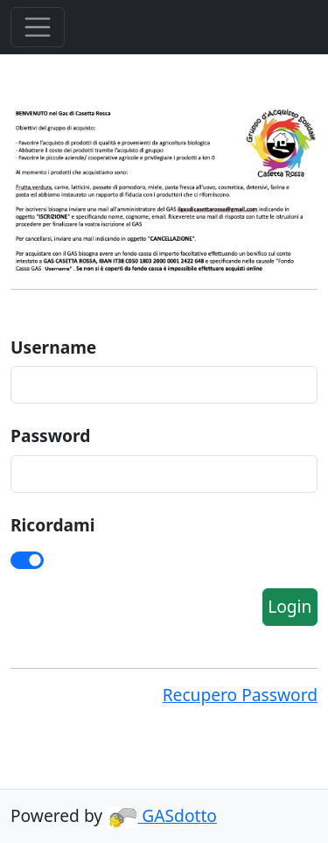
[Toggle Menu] (37, 27)
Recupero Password (240, 694)
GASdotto (162, 815)
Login (289, 606)
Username (53, 347)
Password (50, 435)
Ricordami (52, 525)
